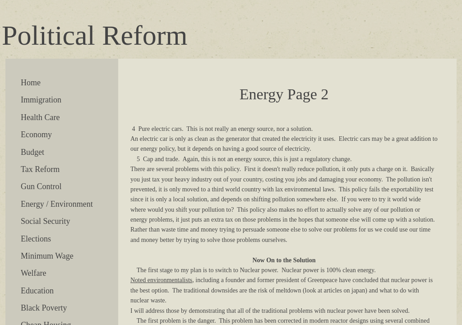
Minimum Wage (47, 255)
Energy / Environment (57, 204)
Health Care (40, 117)
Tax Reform (40, 169)
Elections (36, 238)
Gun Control (41, 186)
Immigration (41, 99)
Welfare (33, 273)
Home (31, 82)
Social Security (45, 221)
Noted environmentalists (161, 280)
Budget (32, 152)
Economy (36, 134)
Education (37, 290)
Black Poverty (44, 307)
